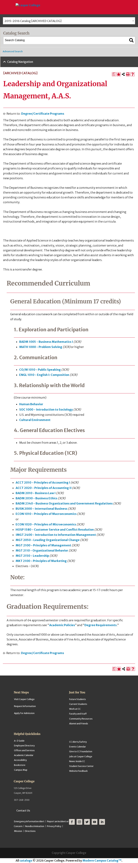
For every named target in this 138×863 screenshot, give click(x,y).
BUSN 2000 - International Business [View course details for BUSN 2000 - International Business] (41, 508)
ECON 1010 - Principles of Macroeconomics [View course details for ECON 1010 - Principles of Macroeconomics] (46, 514)
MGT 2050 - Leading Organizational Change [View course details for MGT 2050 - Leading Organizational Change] (48, 540)
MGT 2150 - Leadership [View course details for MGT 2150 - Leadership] (32, 555)
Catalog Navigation (20, 62)
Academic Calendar (23, 755)
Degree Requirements (100, 625)
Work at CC (75, 709)
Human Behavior (31, 404)
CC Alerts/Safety (78, 741)
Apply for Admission (24, 713)
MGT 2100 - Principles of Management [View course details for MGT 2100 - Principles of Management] (43, 545)
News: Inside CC (77, 761)
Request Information (25, 706)
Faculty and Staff (78, 713)
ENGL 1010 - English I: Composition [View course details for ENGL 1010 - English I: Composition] (44, 375)
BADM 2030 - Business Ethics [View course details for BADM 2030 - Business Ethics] (36, 498)
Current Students (78, 704)
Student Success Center (81, 766)
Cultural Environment (34, 420)
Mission (18, 831)
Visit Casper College (24, 699)
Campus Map (20, 770)
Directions (30, 831)
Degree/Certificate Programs (42, 113)
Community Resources (81, 718)
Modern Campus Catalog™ (101, 860)
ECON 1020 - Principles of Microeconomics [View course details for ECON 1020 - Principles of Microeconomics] (46, 524)
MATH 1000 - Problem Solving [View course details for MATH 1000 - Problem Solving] (40, 347)
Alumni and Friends (78, 723)
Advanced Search (13, 51)
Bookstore (19, 765)
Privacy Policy (54, 826)
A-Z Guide (19, 740)
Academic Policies (62, 625)
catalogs (26, 860)
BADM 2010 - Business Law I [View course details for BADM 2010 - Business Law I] (36, 493)
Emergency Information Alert (29, 821)
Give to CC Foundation (80, 751)
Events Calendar (77, 746)
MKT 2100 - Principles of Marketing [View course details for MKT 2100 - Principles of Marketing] (41, 561)
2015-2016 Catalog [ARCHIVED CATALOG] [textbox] (32, 21)
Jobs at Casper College (80, 756)
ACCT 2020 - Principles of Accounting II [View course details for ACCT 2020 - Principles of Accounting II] (44, 488)
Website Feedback (78, 771)
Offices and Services (24, 750)
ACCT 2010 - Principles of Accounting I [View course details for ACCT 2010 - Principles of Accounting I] (43, 482)
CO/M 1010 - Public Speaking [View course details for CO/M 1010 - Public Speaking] (40, 369)
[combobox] (69, 20)
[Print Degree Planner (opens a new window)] (114, 74)
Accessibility (20, 760)
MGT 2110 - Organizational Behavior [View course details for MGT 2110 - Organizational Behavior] (42, 550)
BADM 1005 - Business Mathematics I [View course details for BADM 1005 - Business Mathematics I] (46, 341)
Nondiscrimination (34, 826)
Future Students (77, 699)
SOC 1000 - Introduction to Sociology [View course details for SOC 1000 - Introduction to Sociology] (46, 409)
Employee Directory (24, 745)
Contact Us (23, 810)
